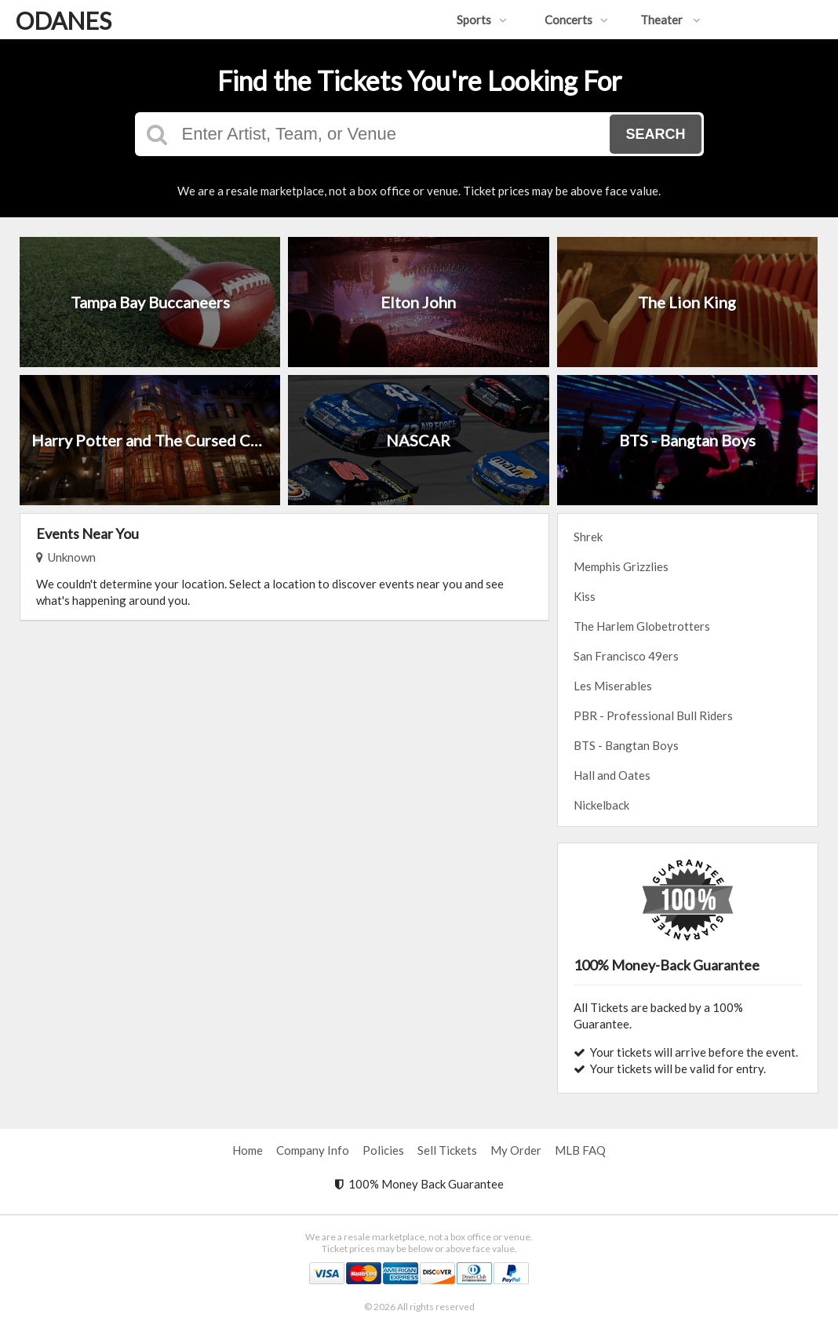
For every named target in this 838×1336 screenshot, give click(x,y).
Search (655, 134)
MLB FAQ (580, 1150)
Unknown (66, 557)
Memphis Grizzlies (621, 566)
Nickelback (601, 805)
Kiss (585, 596)
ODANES (63, 20)
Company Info (312, 1150)
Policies (383, 1150)
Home (247, 1150)
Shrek (588, 537)
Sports (482, 20)
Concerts (576, 20)
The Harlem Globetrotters (642, 626)
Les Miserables (613, 686)
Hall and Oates (612, 775)
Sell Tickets (447, 1150)
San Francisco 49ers (626, 656)
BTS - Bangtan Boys (626, 745)
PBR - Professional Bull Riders (653, 715)
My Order (515, 1150)
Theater (670, 20)
